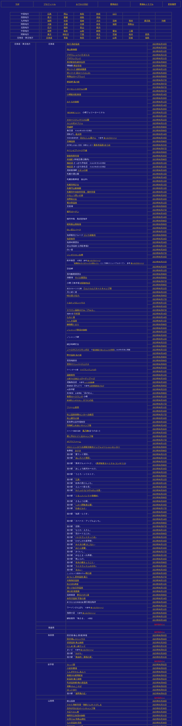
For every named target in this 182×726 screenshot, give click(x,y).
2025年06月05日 (160, 640)
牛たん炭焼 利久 (74, 712)
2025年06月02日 (160, 629)
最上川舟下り (73, 698)
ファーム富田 (73, 387)
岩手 (98, 38)
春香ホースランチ (75, 377)
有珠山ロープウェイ (76, 74)
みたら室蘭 (80, 519)
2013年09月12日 (160, 257)
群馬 (147, 34)
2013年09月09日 (160, 74)
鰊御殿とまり (73, 308)
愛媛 (66, 17)
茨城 (115, 34)
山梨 (82, 31)
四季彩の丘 (72, 190)
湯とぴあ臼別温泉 (75, 557)
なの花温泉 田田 (74, 684)
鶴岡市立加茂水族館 (76, 677)
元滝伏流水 (72, 701)
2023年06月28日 (160, 71)
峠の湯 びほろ (73, 281)
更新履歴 (172, 4)
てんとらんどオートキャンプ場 (97, 274)
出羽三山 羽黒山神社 (76, 681)
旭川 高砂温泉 (73, 44)
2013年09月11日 (160, 51)
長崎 (82, 21)
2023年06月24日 (160, 228)
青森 (66, 38)
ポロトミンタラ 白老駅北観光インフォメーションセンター (93, 424)
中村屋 (77, 298)
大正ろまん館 (73, 674)
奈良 (98, 24)
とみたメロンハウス (76, 288)
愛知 (115, 31)
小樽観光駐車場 (74, 91)
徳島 (82, 17)
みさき (78, 428)
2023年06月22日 (160, 115)
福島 (147, 38)
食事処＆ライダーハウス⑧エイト (86, 251)
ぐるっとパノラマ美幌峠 (86, 470)
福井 (66, 27)
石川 (49, 27)
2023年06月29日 (160, 95)
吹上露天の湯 (73, 397)
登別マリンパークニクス (78, 346)
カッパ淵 (71, 629)
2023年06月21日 (160, 54)
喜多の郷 (79, 719)
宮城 (131, 38)
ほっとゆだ (72, 653)
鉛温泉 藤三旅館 (74, 643)
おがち (78, 619)
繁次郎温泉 (72, 194)
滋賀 (115, 24)
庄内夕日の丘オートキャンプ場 (81, 671)
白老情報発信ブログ (96, 366)
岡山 (66, 14)
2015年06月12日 (160, 98)
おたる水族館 (73, 98)
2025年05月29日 (160, 609)
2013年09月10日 (160, 190)
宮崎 (115, 21)
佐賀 (66, 21)
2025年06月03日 (160, 602)
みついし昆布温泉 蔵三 (77, 547)
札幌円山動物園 (74, 180)
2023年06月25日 (160, 139)
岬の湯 (88, 543)
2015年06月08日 (160, 61)
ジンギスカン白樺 (75, 243)
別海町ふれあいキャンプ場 (79, 404)
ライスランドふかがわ (85, 536)
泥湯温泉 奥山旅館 (75, 609)
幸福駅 (70, 153)
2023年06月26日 (160, 149)
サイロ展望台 (81, 264)
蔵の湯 (91, 719)
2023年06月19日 (160, 132)
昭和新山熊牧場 (74, 214)
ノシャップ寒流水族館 (77, 314)
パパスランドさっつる (85, 509)
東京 (49, 34)
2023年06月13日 (160, 526)
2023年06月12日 (160, 194)
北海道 (49, 38)
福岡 (49, 21)
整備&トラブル (146, 4)
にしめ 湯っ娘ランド (76, 612)
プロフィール (50, 4)
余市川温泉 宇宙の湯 (76, 567)
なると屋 (71, 302)
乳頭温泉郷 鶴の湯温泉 (77, 646)
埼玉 (98, 34)
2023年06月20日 (160, 187)
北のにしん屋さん (88, 132)
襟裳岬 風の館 (73, 80)
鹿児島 (147, 21)
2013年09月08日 (160, 122)
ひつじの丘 (80, 380)
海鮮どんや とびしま (92, 667)
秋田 (82, 38)
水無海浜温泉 (73, 550)
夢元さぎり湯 (83, 564)
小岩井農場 (72, 633)
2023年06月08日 (160, 712)
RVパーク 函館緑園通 (76, 68)
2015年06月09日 (160, 64)
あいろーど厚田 (82, 434)
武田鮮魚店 (85, 269)
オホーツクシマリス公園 (78, 115)
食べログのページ (110, 132)
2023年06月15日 (160, 332)
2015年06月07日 (160, 81)
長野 (49, 31)
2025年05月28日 (160, 664)
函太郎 (78, 129)
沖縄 (164, 21)
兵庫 (82, 24)
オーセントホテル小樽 (77, 86)
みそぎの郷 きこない (84, 516)
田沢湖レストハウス (76, 605)
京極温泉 (71, 136)
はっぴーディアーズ (81, 360)
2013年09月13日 (160, 156)
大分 (98, 21)
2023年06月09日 (160, 346)
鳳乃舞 (86, 409)
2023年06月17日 (160, 285)
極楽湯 (70, 156)
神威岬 (70, 122)
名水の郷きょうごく (84, 533)
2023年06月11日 (160, 68)
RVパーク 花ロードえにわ (78, 71)
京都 (66, 24)
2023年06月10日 (160, 360)
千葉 (82, 34)
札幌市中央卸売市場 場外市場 (81, 183)
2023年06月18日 (160, 44)
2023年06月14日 (160, 170)
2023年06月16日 (160, 349)
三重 (131, 31)
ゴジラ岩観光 (90, 224)
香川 (49, 17)
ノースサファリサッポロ (78, 332)
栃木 (131, 34)
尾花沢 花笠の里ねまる (85, 691)
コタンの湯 (82, 163)
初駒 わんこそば (74, 650)
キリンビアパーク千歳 (77, 144)
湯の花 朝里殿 (73, 560)
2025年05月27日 (160, 719)
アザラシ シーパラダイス (78, 54)
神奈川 (66, 34)
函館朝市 (71, 356)
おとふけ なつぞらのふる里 (87, 465)
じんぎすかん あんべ (76, 636)
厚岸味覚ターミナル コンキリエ (110, 440)
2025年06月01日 (160, 615)
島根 (98, 14)
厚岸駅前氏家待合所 (76, 61)
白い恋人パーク (74, 219)
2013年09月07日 (160, 88)
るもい (78, 540)
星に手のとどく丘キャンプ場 (80, 414)
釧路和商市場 (73, 149)
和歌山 (131, 24)
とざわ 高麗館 (81, 694)
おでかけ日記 (82, 4)
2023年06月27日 (160, 78)
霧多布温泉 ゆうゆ (102, 139)
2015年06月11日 (160, 160)
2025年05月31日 (160, 612)
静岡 (98, 31)
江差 (77, 455)
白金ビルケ (80, 482)
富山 (82, 27)
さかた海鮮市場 (74, 667)
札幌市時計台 (73, 177)
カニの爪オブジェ (75, 119)
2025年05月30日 (160, 671)
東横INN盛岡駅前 (75, 640)
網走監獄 (77, 64)
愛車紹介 (114, 4)
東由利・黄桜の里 (83, 622)
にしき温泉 (72, 305)
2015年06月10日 (160, 163)
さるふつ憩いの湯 (75, 187)
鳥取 (82, 14)
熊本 (131, 21)
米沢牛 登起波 (73, 705)
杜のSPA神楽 (72, 553)
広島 (49, 14)
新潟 (98, 27)
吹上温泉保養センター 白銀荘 (80, 394)
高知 (98, 17)
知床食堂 (71, 228)
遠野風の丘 (80, 657)
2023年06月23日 (160, 278)
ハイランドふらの (88, 351)
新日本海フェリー (74, 109)
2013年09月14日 (160, 91)
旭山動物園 (72, 49)
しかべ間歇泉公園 (83, 479)
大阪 (49, 24)
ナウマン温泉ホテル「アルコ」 (81, 295)
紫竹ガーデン (73, 202)
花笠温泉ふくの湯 (75, 688)
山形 (115, 38)
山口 (115, 14)
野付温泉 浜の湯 (74, 337)
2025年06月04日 (160, 605)
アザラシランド (74, 57)
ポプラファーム (74, 419)
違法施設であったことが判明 (103, 332)
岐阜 (66, 31)
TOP (17, 4)
